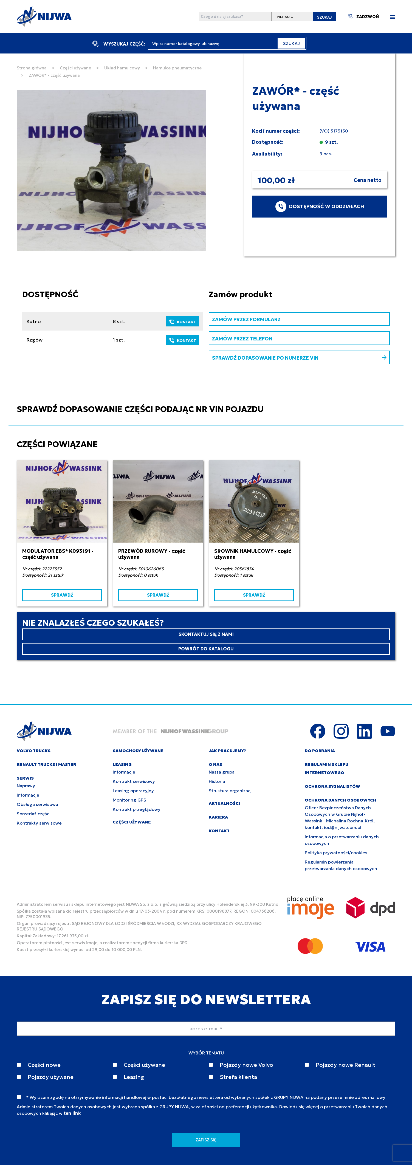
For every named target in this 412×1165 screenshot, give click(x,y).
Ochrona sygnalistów (332, 786)
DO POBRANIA (320, 750)
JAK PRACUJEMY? (227, 750)
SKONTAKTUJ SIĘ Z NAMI (206, 634)
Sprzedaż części (33, 813)
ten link (72, 1113)
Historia (217, 781)
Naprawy (26, 785)
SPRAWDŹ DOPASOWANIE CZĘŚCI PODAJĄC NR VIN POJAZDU (140, 409)
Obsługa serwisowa (37, 804)
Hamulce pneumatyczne (177, 67)
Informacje (28, 795)
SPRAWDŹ (62, 595)
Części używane (75, 67)
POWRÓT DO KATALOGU (206, 648)
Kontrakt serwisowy (134, 781)
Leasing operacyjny (133, 790)
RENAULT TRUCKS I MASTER (46, 764)
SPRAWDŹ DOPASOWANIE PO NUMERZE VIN (299, 358)
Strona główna (32, 67)
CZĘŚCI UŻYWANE (132, 822)
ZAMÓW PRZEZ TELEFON (242, 338)
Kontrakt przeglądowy (136, 809)
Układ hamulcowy (122, 67)
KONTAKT (182, 321)
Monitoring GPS (129, 800)
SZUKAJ (324, 17)
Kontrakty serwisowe (39, 823)
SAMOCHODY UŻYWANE (138, 750)
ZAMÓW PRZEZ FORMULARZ (246, 319)
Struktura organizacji (231, 790)
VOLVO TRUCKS (33, 750)
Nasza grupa (222, 772)
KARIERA (218, 817)
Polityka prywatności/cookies (336, 852)
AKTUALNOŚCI (224, 803)
